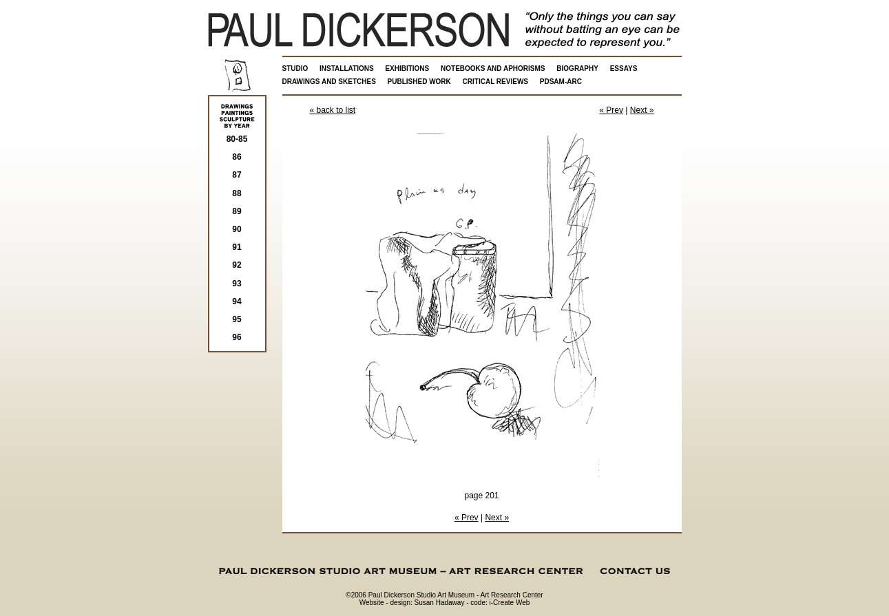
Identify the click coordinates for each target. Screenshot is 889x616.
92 (236, 265)
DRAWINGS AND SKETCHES (329, 81)
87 (236, 175)
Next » (642, 110)
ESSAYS (624, 68)
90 (236, 229)
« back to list (333, 110)
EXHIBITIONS (407, 68)
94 (236, 301)
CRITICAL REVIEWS (495, 81)
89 (236, 211)
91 (236, 247)
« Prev (611, 110)
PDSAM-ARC (561, 81)
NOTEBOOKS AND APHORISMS (493, 68)
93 (236, 283)
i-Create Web (510, 602)
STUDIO (295, 68)
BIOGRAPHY (577, 68)
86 (236, 157)
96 (236, 337)
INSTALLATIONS (347, 68)
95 (236, 319)
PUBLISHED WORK (419, 81)
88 (236, 193)
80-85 (237, 139)
